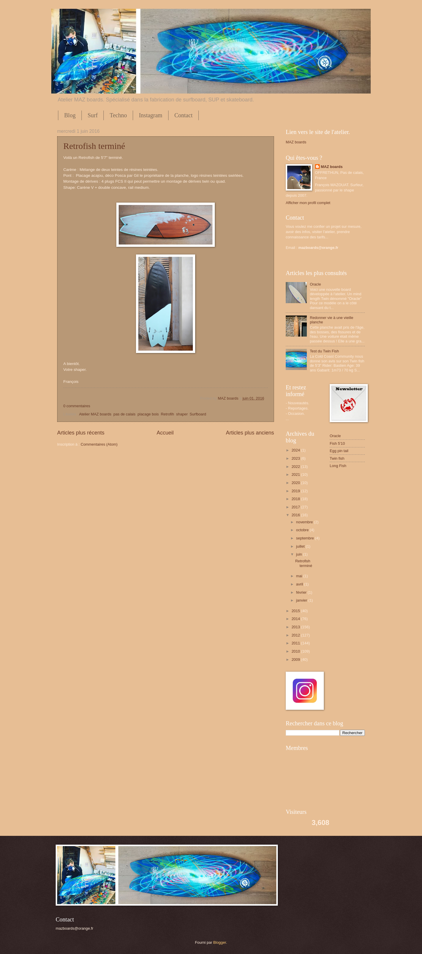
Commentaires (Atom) (99, 444)
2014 (296, 619)
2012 (296, 635)
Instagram (150, 115)
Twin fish (337, 458)
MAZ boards (228, 398)
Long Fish (338, 466)
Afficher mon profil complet (308, 203)
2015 (296, 611)
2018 (296, 499)
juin (299, 554)
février (301, 592)
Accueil (164, 433)
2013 (296, 627)
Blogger (219, 942)
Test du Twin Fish (324, 351)
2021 (296, 474)
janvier (302, 600)
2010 (296, 651)
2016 (296, 515)
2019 (296, 491)
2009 (296, 659)
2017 (296, 507)
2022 (296, 466)
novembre (305, 522)
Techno (118, 115)
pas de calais (124, 414)
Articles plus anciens (250, 433)
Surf (93, 115)
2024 (296, 450)
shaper (182, 414)
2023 (296, 458)
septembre (305, 538)
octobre (303, 530)
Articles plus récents (80, 433)
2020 (296, 483)
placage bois (148, 414)
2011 (296, 643)
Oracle (315, 284)
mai (299, 576)
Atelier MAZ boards (95, 414)
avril (300, 584)
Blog (70, 115)
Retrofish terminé (94, 146)
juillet (301, 546)
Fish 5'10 (337, 443)
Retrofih (167, 414)
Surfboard (198, 414)
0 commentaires (76, 406)
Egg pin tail (339, 451)
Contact (183, 115)
